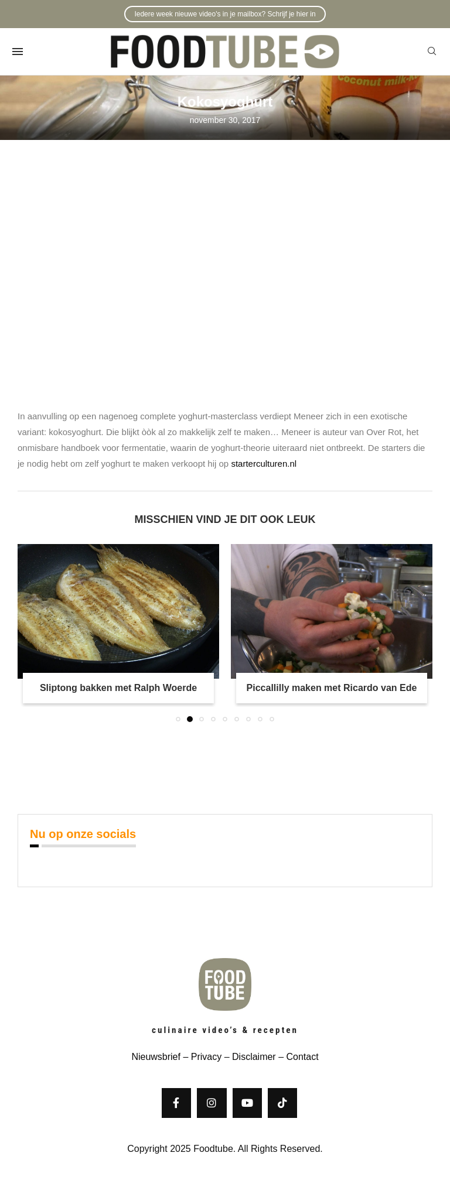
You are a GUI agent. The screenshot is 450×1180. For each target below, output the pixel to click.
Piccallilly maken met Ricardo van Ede (332, 688)
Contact (302, 1057)
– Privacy (200, 1057)
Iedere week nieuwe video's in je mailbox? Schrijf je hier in (224, 14)
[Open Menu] (17, 51)
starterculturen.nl (263, 463)
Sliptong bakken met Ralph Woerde (118, 688)
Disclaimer (254, 1057)
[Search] (432, 51)
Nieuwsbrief (155, 1057)
